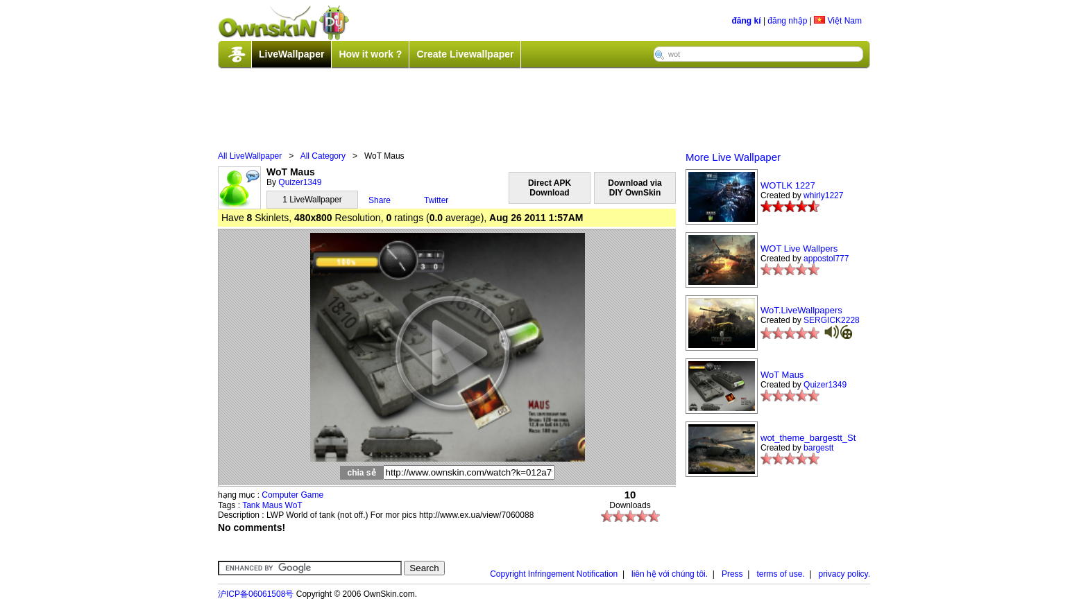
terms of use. (780, 574)
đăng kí (746, 21)
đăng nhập (787, 21)
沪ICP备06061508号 (256, 594)
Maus (272, 505)
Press (732, 574)
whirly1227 (823, 195)
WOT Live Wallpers (799, 248)
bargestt (818, 448)
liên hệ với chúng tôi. (669, 574)
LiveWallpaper (291, 54)
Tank (251, 505)
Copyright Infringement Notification (554, 574)
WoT (294, 505)
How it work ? (370, 54)
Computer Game (292, 495)
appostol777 (826, 258)
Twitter (436, 200)
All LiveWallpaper (250, 156)
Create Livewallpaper (464, 54)
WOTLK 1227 (787, 185)
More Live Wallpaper (733, 157)
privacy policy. (844, 574)
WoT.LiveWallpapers (801, 310)
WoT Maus (782, 374)
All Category (323, 156)
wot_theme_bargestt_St (808, 438)
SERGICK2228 (832, 320)
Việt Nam (838, 21)
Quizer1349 (299, 182)
